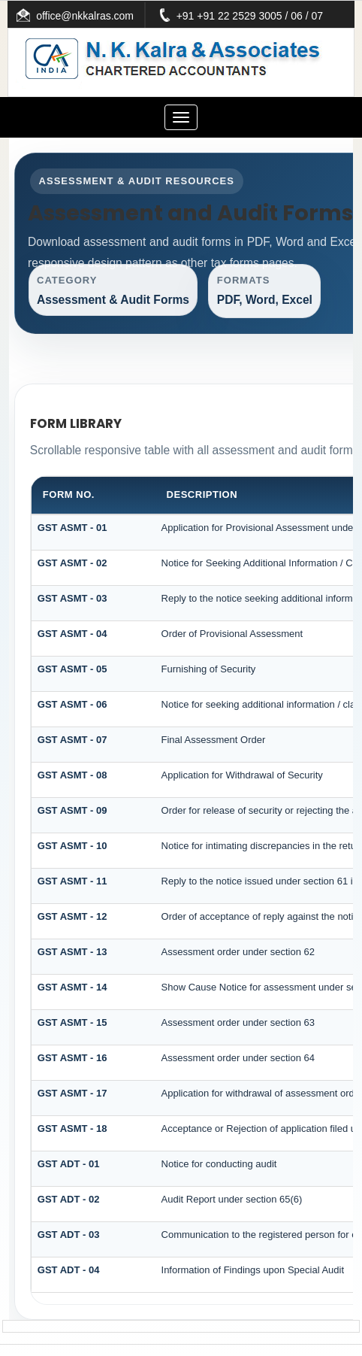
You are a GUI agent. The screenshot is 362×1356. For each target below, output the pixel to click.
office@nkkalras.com (106, 16)
